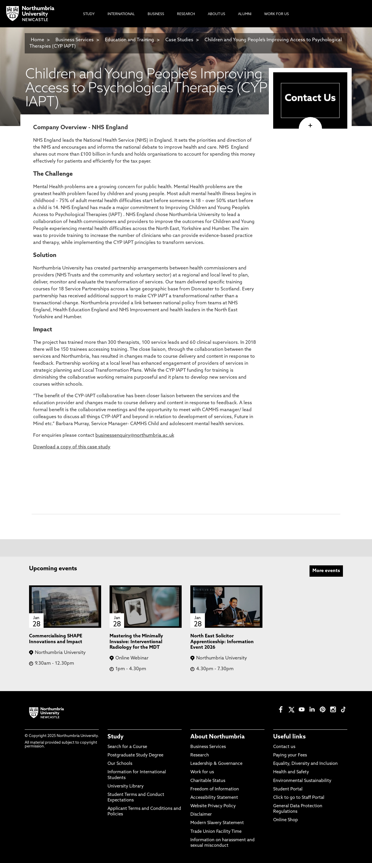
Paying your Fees (290, 755)
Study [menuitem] (89, 14)
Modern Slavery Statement (217, 823)
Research (199, 755)
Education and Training (129, 40)
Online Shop (285, 820)
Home (37, 40)
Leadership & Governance (216, 764)
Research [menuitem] (186, 14)
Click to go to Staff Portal (298, 798)
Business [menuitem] (156, 14)
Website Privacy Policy (213, 806)
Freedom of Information (214, 789)
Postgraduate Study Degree (135, 755)
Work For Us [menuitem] (276, 14)
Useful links (289, 737)
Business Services (75, 40)
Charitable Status (207, 781)
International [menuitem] (121, 14)
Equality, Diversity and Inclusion (305, 764)
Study (116, 737)
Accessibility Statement (214, 798)
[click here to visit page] (310, 125)
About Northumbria (217, 737)
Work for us (202, 772)
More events (326, 571)
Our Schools (120, 764)
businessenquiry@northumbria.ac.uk (134, 435)
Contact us (284, 747)
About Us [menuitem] (216, 14)
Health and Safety (291, 772)
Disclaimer (201, 814)
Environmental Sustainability (302, 781)
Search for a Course (127, 747)
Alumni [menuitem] (244, 14)
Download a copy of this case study (71, 447)
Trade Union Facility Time (216, 832)
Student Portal (288, 789)
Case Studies (179, 40)
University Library (126, 786)
